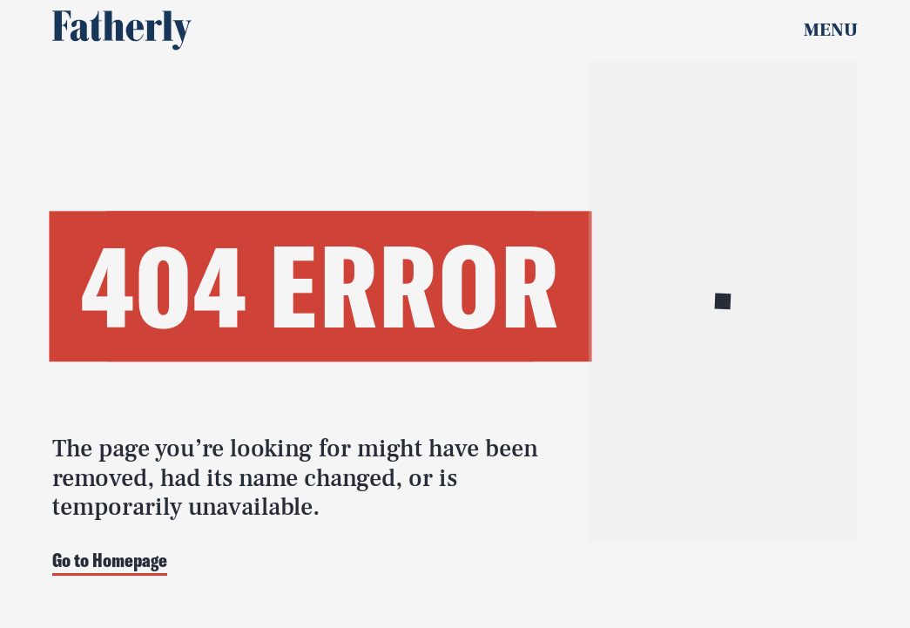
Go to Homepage (109, 561)
